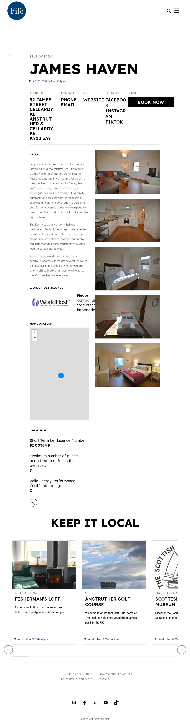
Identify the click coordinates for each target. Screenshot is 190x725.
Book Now (151, 102)
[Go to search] (169, 11)
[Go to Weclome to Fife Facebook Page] (84, 705)
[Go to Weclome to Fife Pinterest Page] (95, 705)
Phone (69, 99)
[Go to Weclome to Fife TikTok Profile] (116, 705)
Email (68, 104)
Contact (103, 680)
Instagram (116, 114)
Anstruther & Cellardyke (49, 81)
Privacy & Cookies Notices (115, 675)
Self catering (42, 56)
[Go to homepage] (16, 11)
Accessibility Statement (76, 680)
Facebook (116, 102)
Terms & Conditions (79, 675)
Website (94, 100)
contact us (86, 300)
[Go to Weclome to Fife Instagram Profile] (74, 705)
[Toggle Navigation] (177, 11)
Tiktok (114, 123)
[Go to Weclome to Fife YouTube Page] (105, 705)
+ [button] (35, 332)
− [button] (35, 338)
